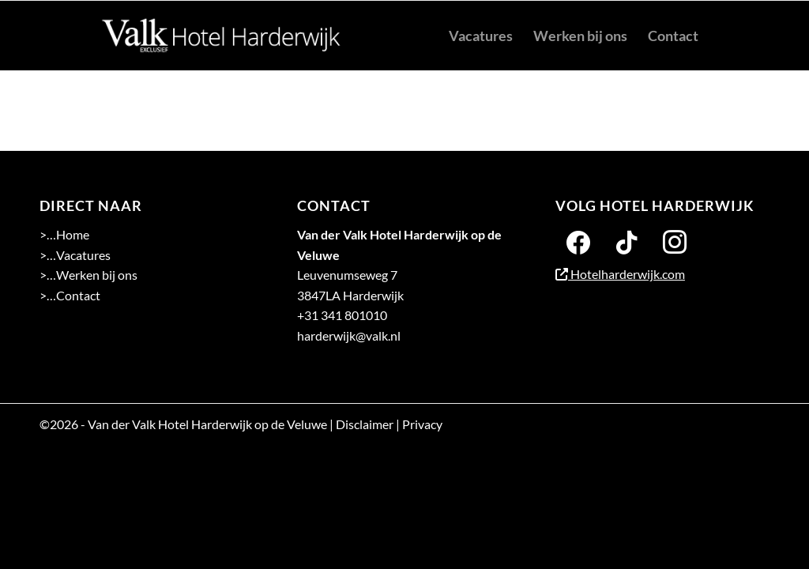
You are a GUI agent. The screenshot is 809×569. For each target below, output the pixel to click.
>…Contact (70, 295)
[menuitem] (480, 35)
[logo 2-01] (221, 35)
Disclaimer (364, 423)
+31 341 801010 (342, 314)
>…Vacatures (75, 254)
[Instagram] (674, 240)
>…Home (64, 234)
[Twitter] (626, 240)
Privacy (422, 423)
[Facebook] (578, 240)
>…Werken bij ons (88, 274)
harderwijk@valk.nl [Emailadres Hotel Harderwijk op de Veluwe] (349, 335)
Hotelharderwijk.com (620, 273)
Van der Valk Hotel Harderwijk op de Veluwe (207, 423)
